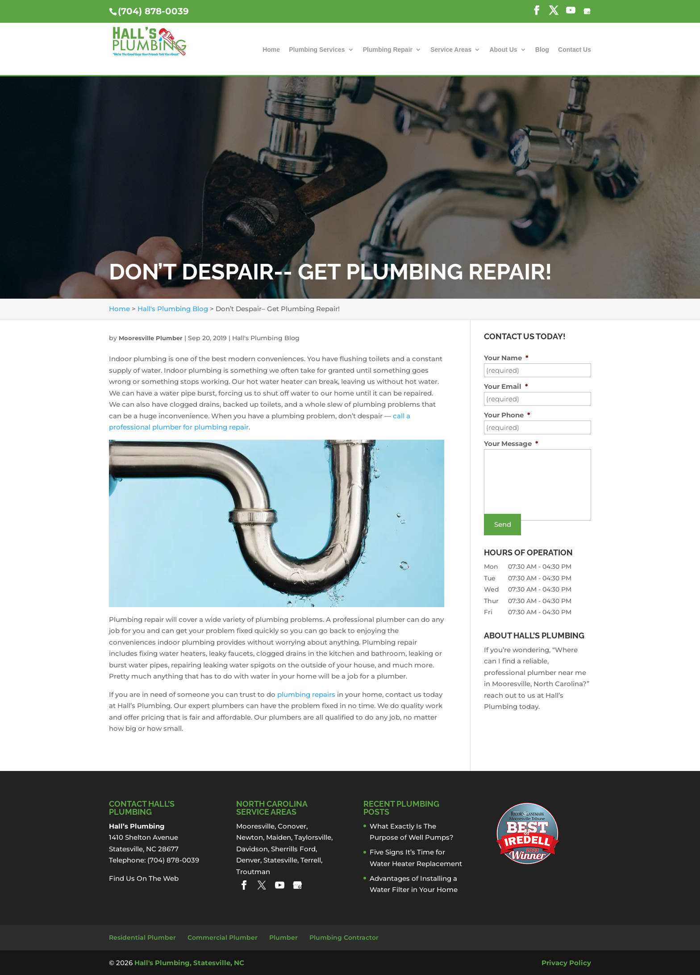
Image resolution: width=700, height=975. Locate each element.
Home (271, 49)
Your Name (506, 358)
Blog (542, 49)
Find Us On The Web (144, 878)
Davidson (252, 849)
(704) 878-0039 (153, 11)
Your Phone (507, 415)
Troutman (253, 871)
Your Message (511, 443)
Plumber (283, 937)
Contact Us (574, 49)
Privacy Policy (566, 962)
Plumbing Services (317, 49)
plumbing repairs (306, 694)
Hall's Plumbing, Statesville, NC (189, 962)
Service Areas (450, 49)
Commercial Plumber (223, 937)
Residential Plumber (142, 937)
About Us (503, 49)
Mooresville (255, 826)
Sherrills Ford (293, 849)
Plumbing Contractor (344, 937)
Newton (249, 837)
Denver (248, 860)
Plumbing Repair (387, 49)
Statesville (280, 860)
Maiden (278, 837)
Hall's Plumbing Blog (266, 338)
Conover (292, 826)
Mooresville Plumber (151, 338)
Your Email (506, 386)
